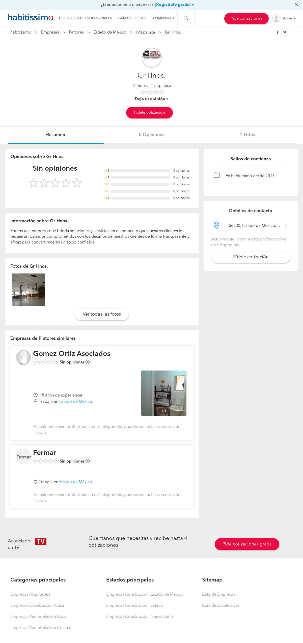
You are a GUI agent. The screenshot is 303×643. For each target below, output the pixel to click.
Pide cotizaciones (246, 19)
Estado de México (110, 32)
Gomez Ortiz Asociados (71, 354)
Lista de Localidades (220, 606)
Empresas (50, 32)
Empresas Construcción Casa (37, 606)
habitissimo (20, 32)
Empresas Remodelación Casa (38, 617)
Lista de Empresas (218, 595)
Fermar (44, 453)
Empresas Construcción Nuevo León (139, 617)
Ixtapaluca (145, 32)
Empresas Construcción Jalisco (134, 606)
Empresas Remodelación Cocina (40, 628)
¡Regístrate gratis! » (174, 5)
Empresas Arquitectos (30, 595)
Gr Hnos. (173, 32)
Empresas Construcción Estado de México (144, 595)
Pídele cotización (149, 113)
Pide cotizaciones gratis (247, 544)
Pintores (76, 32)
